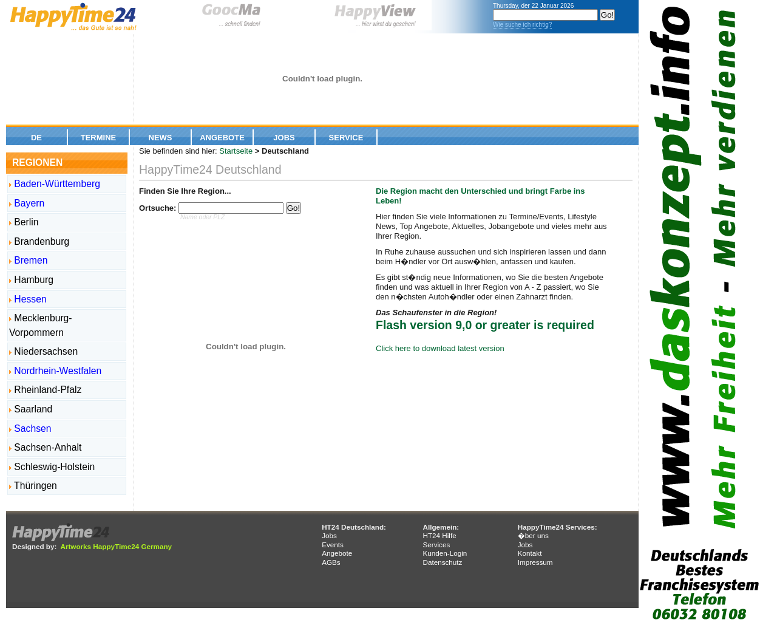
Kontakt (530, 553)
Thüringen (33, 485)
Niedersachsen (43, 351)
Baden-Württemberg (54, 184)
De (36, 137)
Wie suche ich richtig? (522, 24)
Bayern (26, 203)
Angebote (222, 137)
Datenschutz (442, 562)
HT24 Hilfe (439, 535)
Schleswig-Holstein (52, 467)
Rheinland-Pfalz (45, 389)
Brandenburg (39, 241)
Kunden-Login (444, 553)
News (160, 137)
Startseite (236, 150)
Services (436, 544)
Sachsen (30, 428)
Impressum (535, 562)
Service (346, 137)
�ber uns (533, 535)
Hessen (28, 299)
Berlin (24, 222)
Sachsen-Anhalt (45, 447)
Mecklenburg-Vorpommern (40, 325)
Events (333, 544)
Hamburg (31, 280)
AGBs (331, 562)
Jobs (283, 137)
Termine (99, 137)
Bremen (28, 260)
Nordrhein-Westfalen (55, 371)
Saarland (30, 409)
